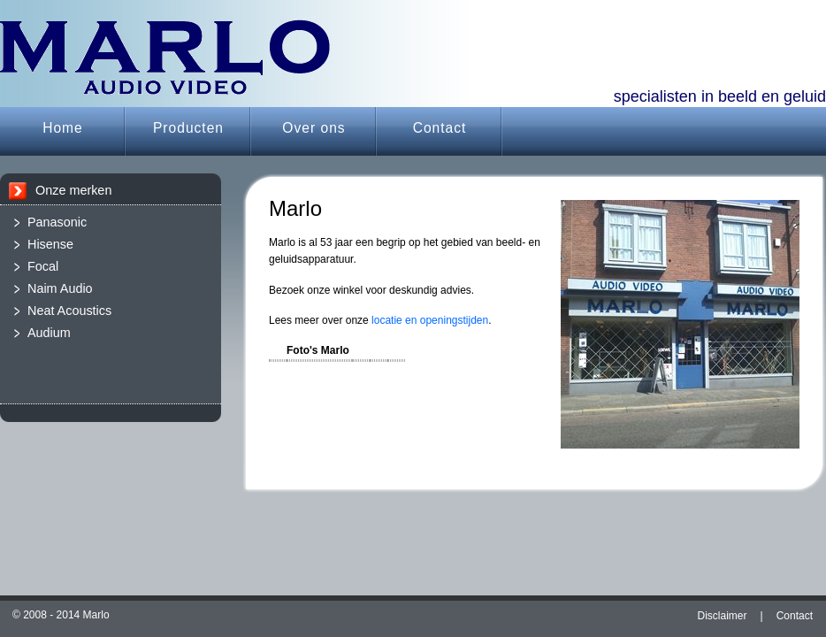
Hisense (50, 244)
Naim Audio (60, 288)
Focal (42, 266)
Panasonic (57, 222)
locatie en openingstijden (429, 320)
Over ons (313, 127)
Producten (188, 127)
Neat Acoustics (69, 310)
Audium (49, 333)
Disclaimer (722, 616)
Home (62, 127)
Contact (440, 127)
